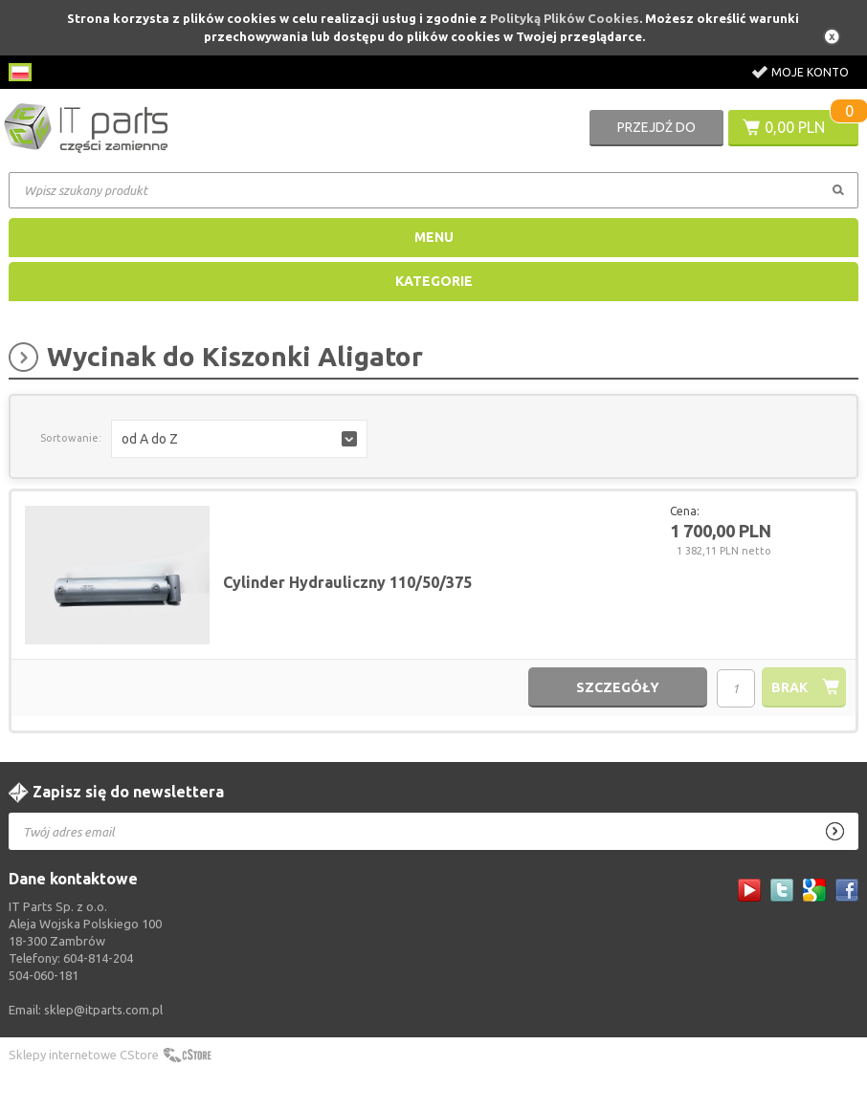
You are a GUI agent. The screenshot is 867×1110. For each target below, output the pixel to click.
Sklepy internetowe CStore (84, 1054)
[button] (239, 439)
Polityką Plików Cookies (564, 18)
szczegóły (617, 687)
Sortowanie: (70, 438)
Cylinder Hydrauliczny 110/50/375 (347, 582)
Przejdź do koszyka (656, 133)
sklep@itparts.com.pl (103, 1009)
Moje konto (810, 72)
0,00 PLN (795, 127)
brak (789, 687)
